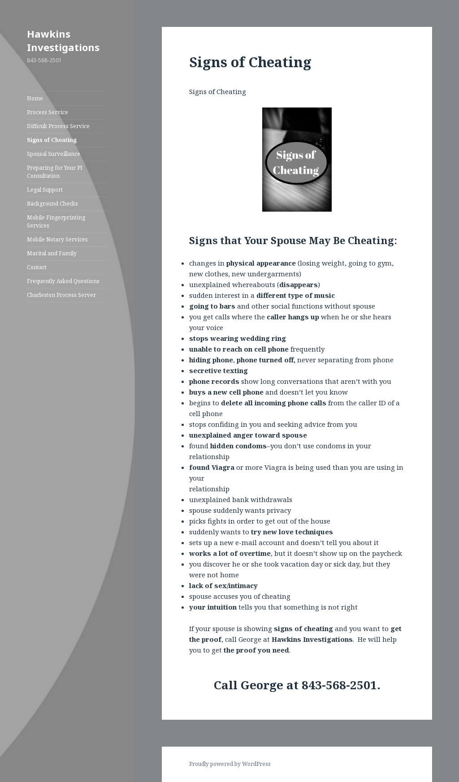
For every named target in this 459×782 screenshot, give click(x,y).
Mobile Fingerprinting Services (56, 221)
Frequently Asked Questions (63, 281)
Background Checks (52, 203)
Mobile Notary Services (57, 239)
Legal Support (45, 189)
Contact (37, 267)
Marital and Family (52, 253)
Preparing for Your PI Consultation (54, 172)
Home (35, 98)
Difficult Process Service (58, 126)
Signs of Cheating (52, 140)
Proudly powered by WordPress (230, 764)
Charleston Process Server (61, 295)
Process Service (47, 112)
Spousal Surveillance (53, 154)
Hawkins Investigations (63, 40)
